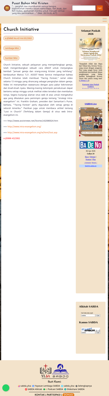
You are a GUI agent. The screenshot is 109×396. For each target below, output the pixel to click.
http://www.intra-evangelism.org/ (24, 126)
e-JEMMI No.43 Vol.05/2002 (18, 38)
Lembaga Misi (12, 48)
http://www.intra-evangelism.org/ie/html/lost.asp (32, 132)
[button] (105, 20)
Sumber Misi (11, 58)
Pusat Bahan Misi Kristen (30, 3)
